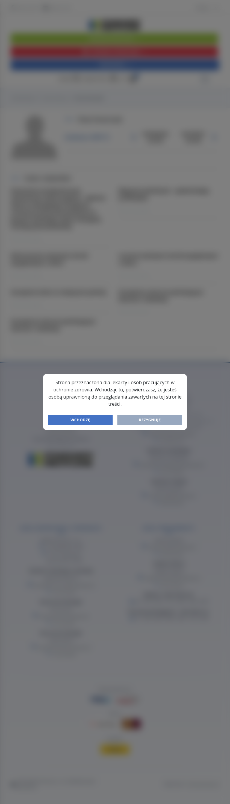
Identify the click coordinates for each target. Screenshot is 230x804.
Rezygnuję (150, 419)
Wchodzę (80, 419)
